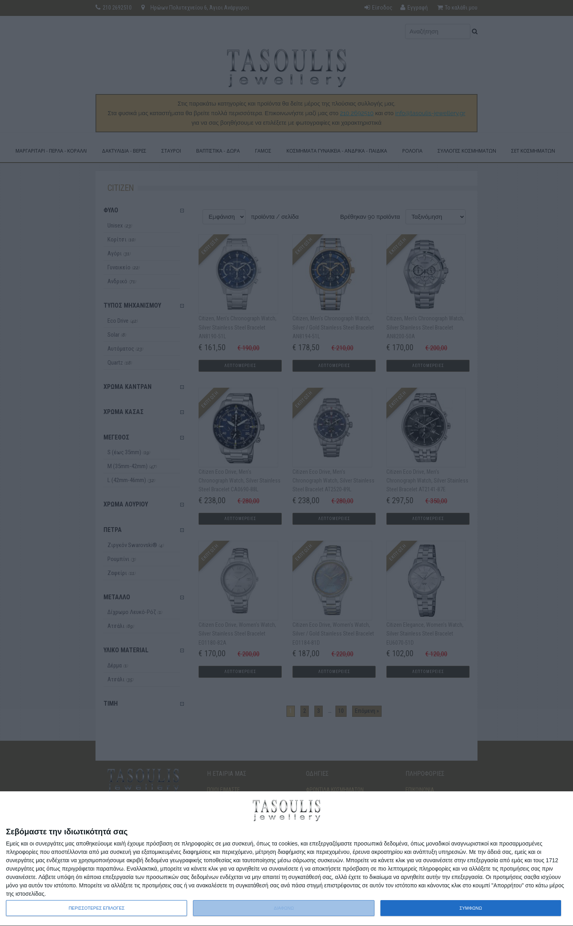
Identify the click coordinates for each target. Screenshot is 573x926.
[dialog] (286, 859)
